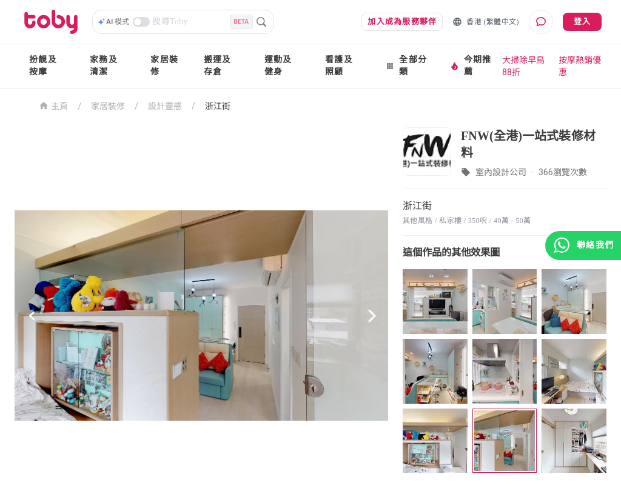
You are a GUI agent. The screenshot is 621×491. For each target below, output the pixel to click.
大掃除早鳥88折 (523, 66)
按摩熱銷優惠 (580, 66)
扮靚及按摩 (43, 65)
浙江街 (217, 106)
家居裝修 (164, 65)
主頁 (54, 105)
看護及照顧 (339, 65)
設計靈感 (165, 106)
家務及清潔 (104, 65)
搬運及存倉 (218, 65)
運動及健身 (278, 65)
